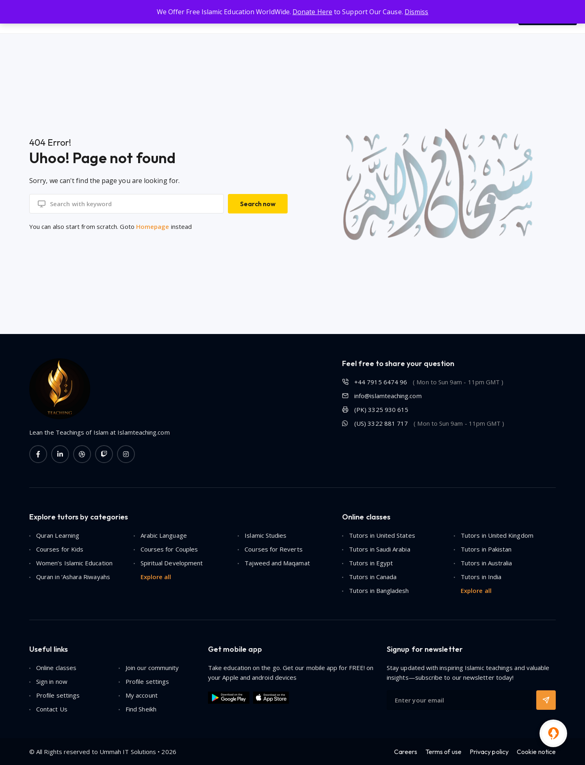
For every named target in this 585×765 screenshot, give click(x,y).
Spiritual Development (172, 563)
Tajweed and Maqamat (277, 563)
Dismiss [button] (417, 11)
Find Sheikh (141, 709)
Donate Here (312, 11)
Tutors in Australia (486, 563)
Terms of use (443, 752)
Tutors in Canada (372, 577)
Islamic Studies (265, 535)
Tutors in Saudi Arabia (379, 549)
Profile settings (147, 681)
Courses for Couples (169, 549)
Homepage (152, 226)
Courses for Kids (59, 549)
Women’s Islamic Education (74, 563)
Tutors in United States (382, 535)
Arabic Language (164, 535)
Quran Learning (57, 535)
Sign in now (51, 681)
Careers (405, 752)
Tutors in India (481, 577)
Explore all (156, 577)
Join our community (152, 668)
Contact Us (51, 709)
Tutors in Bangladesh (379, 590)
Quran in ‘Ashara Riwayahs (73, 577)
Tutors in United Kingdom (497, 535)
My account (142, 695)
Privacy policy (489, 752)
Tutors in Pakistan (486, 549)
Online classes (56, 668)
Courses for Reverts (273, 549)
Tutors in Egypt (371, 563)
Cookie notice (536, 752)
